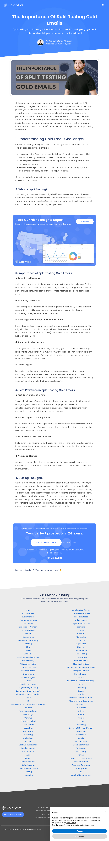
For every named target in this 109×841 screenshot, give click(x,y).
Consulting (81, 687)
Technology (81, 724)
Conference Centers (28, 627)
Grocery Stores (28, 670)
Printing (28, 741)
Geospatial (81, 731)
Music (28, 755)
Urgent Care (28, 674)
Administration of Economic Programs (28, 704)
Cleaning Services (81, 664)
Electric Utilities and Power (81, 728)
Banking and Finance (28, 744)
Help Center (47, 814)
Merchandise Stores (81, 610)
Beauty (81, 738)
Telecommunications (28, 768)
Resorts (80, 633)
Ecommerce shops (28, 620)
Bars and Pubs (28, 630)
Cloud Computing (81, 744)
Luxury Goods (28, 751)
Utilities (81, 711)
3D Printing (81, 751)
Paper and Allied (28, 721)
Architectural (81, 741)
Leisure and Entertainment (28, 691)
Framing (28, 643)
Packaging (81, 748)
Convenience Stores (81, 613)
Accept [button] (80, 831)
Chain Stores (28, 613)
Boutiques (28, 623)
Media (81, 718)
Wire (81, 684)
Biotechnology (28, 765)
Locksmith (28, 775)
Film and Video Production (28, 694)
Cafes (81, 630)
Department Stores (81, 623)
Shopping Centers (81, 670)
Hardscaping (81, 653)
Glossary (76, 807)
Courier (28, 650)
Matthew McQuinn (63, 41)
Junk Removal (81, 650)
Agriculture (28, 738)
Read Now (84, 222)
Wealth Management (81, 775)
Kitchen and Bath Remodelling (81, 667)
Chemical (28, 758)
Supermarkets (28, 617)
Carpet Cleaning (28, 667)
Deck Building (28, 660)
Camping (81, 627)
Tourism (80, 714)
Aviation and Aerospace (81, 758)
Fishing (81, 755)
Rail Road (28, 707)
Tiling (28, 647)
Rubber (81, 691)
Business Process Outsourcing (80, 680)
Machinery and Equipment (81, 701)
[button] (102, 5)
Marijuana (80, 704)
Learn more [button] (79, 836)
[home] (13, 5)
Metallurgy (28, 714)
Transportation (81, 761)
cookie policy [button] (71, 823)
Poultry (81, 721)
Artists (81, 677)
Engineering (81, 643)
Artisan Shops (81, 620)
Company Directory (44, 807)
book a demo (72, 544)
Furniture (81, 640)
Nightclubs (81, 637)
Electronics (28, 731)
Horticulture (28, 728)
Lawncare (28, 653)
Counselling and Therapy (28, 640)
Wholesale (81, 734)
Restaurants (28, 637)
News (28, 680)
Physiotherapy (80, 674)
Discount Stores (81, 617)
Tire (80, 771)
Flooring (80, 647)
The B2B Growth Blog (44, 810)
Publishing (28, 734)
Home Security (80, 660)
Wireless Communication (80, 697)
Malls (28, 610)
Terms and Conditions (97, 807)
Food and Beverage (81, 765)
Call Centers (28, 724)
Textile (81, 694)
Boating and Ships (28, 684)
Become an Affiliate (44, 817)
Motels (28, 633)
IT (28, 701)
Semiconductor (28, 748)
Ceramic (28, 718)
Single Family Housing (28, 687)
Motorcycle (81, 707)
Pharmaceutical (28, 761)
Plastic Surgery (28, 677)
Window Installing (28, 664)
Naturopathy (81, 768)
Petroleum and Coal (28, 711)
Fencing (28, 771)
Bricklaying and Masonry (28, 657)
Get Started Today (46, 544)
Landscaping (81, 657)
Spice (28, 697)
